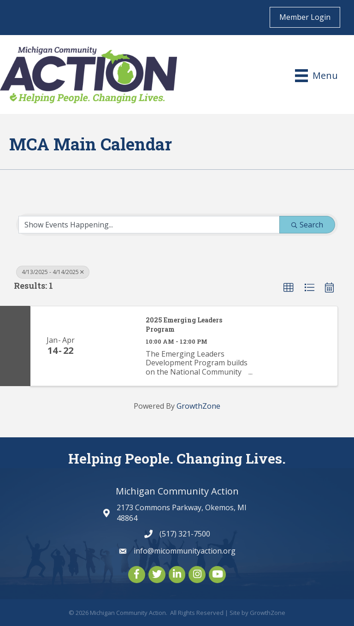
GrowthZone (198, 406)
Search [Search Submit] (307, 225)
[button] (288, 288)
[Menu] (316, 76)
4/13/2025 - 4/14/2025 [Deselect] (53, 272)
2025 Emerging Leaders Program (184, 325)
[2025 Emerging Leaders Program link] (113, 346)
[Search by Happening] (149, 224)
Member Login (304, 17)
